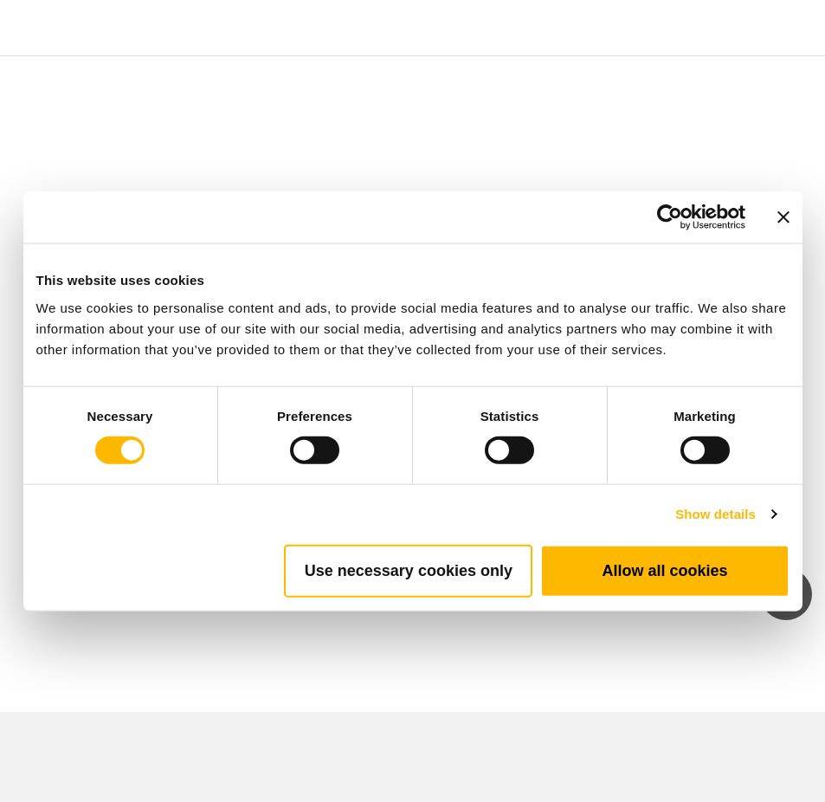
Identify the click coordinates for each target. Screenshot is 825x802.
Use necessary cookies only (408, 570)
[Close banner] (783, 217)
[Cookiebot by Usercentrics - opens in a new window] (669, 217)
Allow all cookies (664, 570)
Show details (715, 514)
